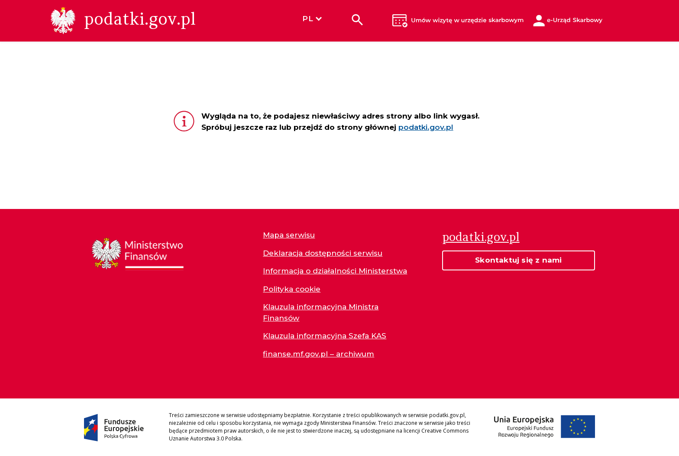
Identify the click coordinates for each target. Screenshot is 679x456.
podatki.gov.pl (425, 127)
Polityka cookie (291, 289)
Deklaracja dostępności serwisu (322, 253)
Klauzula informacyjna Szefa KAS (324, 335)
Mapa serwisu (289, 235)
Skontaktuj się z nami (518, 260)
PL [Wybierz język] (311, 18)
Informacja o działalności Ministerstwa (335, 271)
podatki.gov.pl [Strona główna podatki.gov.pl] (481, 236)
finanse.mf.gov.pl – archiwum (318, 354)
